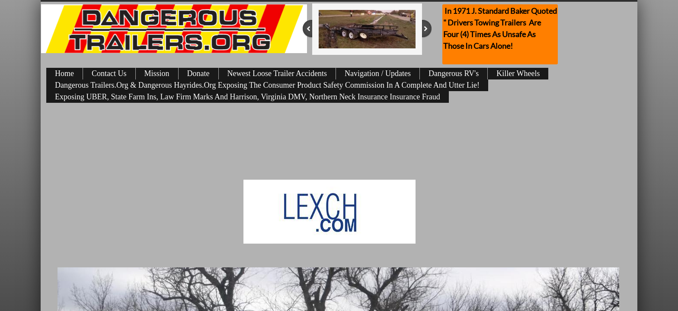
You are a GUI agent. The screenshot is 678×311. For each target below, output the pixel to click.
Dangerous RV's (454, 73)
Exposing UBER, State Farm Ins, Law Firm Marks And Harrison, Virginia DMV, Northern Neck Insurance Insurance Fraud (247, 96)
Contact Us (109, 73)
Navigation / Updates (378, 73)
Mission (157, 73)
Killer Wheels (518, 73)
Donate (198, 73)
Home (64, 73)
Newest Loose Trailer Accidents (277, 73)
